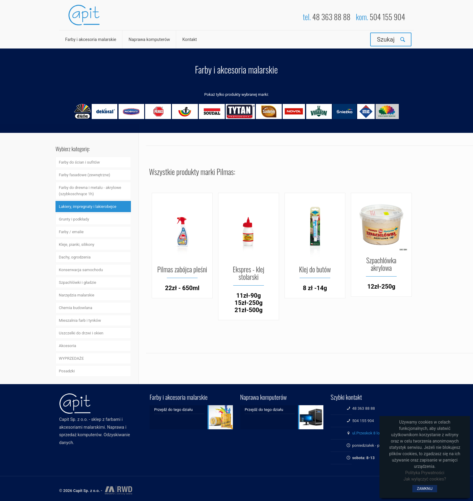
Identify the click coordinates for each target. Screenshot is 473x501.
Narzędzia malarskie (76, 295)
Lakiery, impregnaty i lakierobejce (87, 206)
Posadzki (67, 371)
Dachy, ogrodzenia (74, 257)
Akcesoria (67, 345)
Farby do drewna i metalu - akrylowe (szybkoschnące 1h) (90, 190)
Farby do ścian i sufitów (79, 162)
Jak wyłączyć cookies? (424, 479)
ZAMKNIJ (425, 489)
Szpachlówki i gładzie (77, 282)
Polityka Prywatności (424, 472)
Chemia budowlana (75, 307)
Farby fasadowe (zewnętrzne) (84, 175)
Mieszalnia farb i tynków (80, 320)
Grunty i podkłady (74, 219)
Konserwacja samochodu (81, 270)
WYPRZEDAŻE (71, 358)
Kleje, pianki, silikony (76, 244)
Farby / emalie (71, 232)
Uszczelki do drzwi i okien (81, 333)
